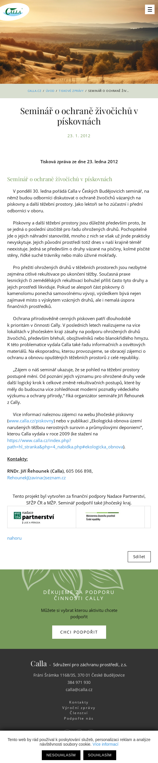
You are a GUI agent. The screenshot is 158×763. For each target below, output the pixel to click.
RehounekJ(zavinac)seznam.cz (36, 477)
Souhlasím (100, 755)
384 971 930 (79, 682)
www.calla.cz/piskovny (31, 421)
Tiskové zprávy (71, 91)
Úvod (50, 91)
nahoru (14, 538)
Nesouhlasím (61, 755)
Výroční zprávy (78, 707)
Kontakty (79, 702)
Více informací (105, 744)
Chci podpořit (79, 632)
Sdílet (139, 556)
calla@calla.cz (79, 689)
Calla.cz (34, 91)
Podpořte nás (79, 718)
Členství (79, 712)
